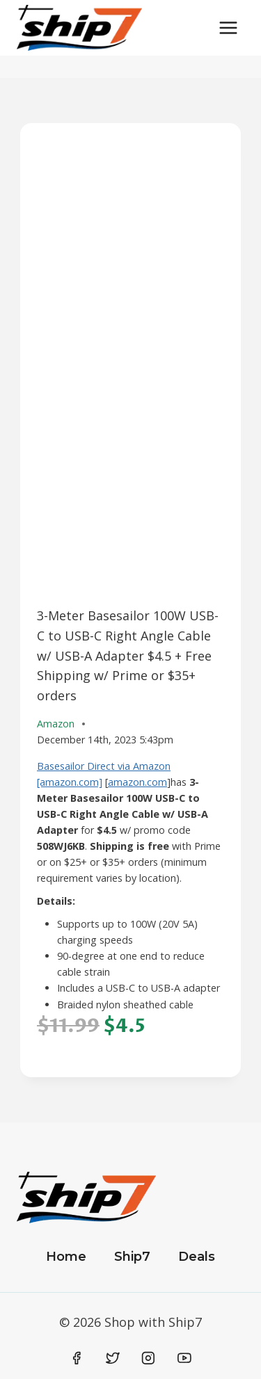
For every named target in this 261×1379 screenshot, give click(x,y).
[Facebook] (77, 1358)
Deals (196, 1256)
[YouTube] (184, 1358)
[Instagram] (148, 1358)
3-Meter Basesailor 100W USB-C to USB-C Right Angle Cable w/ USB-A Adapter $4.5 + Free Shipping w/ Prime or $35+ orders (128, 655)
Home (66, 1256)
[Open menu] (228, 27)
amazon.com (137, 782)
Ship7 (132, 1256)
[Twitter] (113, 1358)
